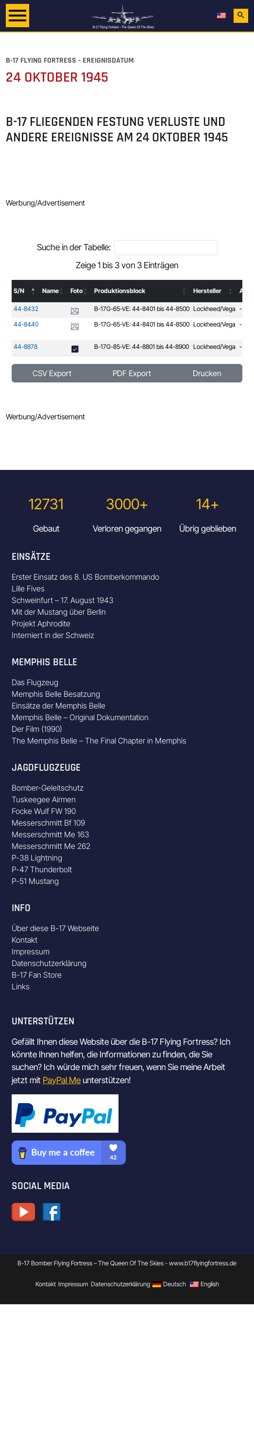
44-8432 (26, 308)
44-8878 (25, 346)
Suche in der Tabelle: (74, 247)
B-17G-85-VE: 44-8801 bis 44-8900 (141, 346)
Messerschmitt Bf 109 (48, 823)
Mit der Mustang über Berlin (59, 612)
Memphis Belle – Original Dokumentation (80, 717)
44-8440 (26, 324)
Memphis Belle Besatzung (56, 694)
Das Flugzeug (35, 682)
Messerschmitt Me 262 (51, 846)
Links (21, 986)
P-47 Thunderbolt (42, 869)
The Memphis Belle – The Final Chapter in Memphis (99, 740)
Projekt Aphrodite (41, 623)
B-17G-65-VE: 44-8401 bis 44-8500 (141, 308)
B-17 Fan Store (37, 975)
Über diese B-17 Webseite (55, 928)
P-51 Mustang (35, 881)
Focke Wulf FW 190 (44, 811)
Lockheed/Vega (214, 308)
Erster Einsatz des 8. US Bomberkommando (85, 577)
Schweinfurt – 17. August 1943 (63, 600)
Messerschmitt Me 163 (50, 834)
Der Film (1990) (37, 729)
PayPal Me (62, 1080)
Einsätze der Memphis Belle (58, 705)
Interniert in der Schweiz (53, 635)
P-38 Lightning (37, 858)
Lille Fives (28, 588)
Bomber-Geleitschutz (48, 788)
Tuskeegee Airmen (44, 799)
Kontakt (24, 940)
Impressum (31, 951)
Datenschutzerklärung (49, 963)
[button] (33, 291)
